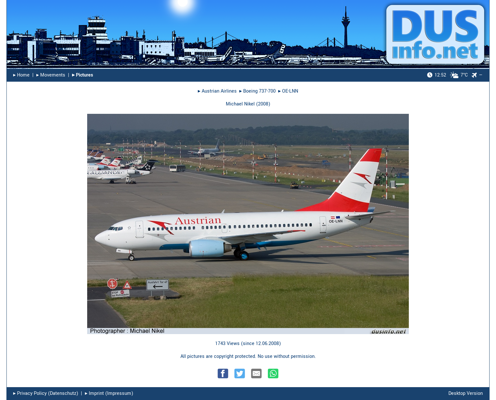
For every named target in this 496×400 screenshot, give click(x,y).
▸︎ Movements (50, 75)
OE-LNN (290, 91)
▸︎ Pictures (82, 75)
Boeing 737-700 (259, 91)
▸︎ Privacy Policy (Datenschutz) (45, 393)
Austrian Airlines (219, 91)
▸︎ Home (21, 75)
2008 (263, 104)
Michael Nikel (240, 104)
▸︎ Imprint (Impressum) (109, 393)
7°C (447, 75)
